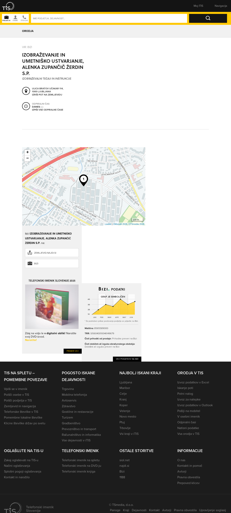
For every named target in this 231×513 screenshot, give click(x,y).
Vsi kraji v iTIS (129, 433)
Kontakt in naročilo (17, 477)
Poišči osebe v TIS (16, 394)
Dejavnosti (139, 510)
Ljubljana (125, 382)
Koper (123, 405)
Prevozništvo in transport (79, 429)
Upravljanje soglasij (212, 510)
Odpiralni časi (186, 422)
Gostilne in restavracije (77, 411)
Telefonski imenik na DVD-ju (81, 465)
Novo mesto (127, 416)
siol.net (124, 460)
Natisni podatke (188, 428)
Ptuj (122, 422)
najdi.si (124, 465)
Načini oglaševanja (17, 465)
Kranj (123, 399)
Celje (123, 393)
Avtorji (181, 471)
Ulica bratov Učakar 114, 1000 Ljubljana (47, 90)
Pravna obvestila (188, 477)
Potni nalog (185, 393)
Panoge (115, 510)
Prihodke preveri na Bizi (124, 338)
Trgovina (68, 389)
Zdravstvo (68, 406)
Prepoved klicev (188, 483)
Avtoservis (69, 400)
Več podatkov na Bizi (127, 358)
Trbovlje (125, 428)
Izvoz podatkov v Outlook (195, 405)
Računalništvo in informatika (81, 434)
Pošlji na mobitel (188, 411)
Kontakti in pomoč (189, 465)
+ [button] (27, 153)
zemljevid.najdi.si (45, 253)
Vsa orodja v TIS (188, 433)
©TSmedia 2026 (136, 224)
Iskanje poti (185, 388)
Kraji (126, 510)
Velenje (124, 411)
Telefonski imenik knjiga (78, 471)
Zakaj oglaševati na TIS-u (21, 460)
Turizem (67, 417)
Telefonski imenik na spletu (81, 460)
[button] (11, 6)
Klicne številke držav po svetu (24, 423)
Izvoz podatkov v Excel (193, 382)
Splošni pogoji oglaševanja (22, 471)
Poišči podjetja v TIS (18, 400)
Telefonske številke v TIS (21, 411)
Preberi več (73, 350)
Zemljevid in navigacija (20, 406)
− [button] (27, 159)
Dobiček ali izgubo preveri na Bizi (102, 346)
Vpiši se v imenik (15, 389)
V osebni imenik (188, 416)
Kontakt (154, 510)
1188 (122, 477)
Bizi (36, 263)
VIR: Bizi (27, 47)
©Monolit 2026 (120, 224)
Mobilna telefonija (74, 394)
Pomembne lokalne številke (23, 417)
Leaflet (108, 224)
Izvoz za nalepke (189, 399)
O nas (181, 460)
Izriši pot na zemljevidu (47, 94)
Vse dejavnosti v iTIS (76, 440)
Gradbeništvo (71, 423)
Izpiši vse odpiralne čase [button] (47, 109)
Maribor (124, 388)
